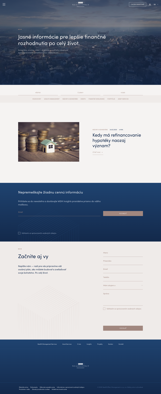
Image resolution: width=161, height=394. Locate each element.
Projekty (100, 344)
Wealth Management (52, 99)
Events (83, 99)
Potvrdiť (123, 213)
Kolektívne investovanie (59, 389)
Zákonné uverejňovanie (47, 387)
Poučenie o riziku (24, 389)
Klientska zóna (23, 387)
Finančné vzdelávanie (96, 99)
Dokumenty (34, 387)
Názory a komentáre (70, 99)
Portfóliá (111, 99)
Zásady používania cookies (41, 389)
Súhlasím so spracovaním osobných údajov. (39, 233)
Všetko (38, 93)
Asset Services (123, 99)
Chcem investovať (137, 4)
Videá (123, 93)
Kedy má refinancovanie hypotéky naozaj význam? (117, 140)
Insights (89, 344)
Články (80, 93)
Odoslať (123, 328)
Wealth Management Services (47, 344)
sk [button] (155, 4)
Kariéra (110, 344)
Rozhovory (37, 99)
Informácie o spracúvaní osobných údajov (70, 387)
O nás (79, 344)
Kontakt (121, 344)
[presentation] (35, 225)
